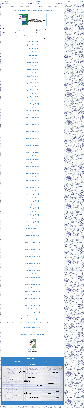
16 (30, 322)
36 (36, 323)
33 (30, 323)
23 (44, 322)
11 (19, 322)
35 (34, 323)
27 (53, 322)
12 (21, 322)
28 (55, 322)
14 (26, 322)
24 (47, 322)
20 (38, 322)
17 (32, 322)
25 (49, 322)
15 (28, 322)
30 (59, 322)
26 (51, 322)
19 (36, 322)
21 (40, 322)
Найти (82, 1)
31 (61, 322)
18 (34, 322)
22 (42, 322)
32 (28, 323)
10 (37, 315)
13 (23, 322)
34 (32, 323)
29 (57, 322)
